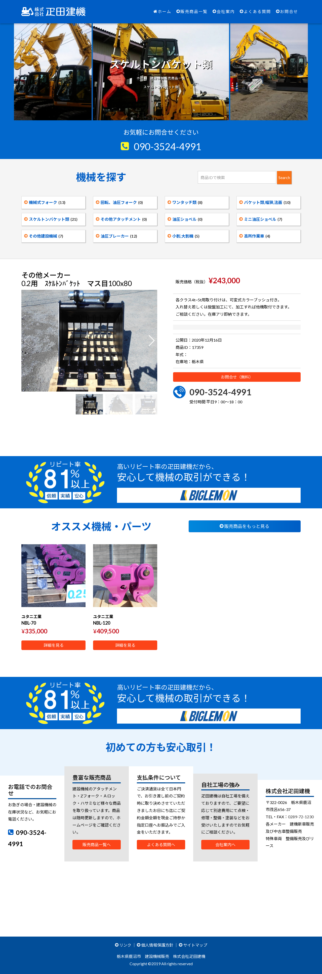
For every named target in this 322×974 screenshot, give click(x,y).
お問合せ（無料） (237, 385)
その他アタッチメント (121, 219)
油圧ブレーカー (116, 236)
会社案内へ (225, 844)
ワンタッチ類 (185, 202)
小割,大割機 (183, 236)
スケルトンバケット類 (50, 219)
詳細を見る (54, 645)
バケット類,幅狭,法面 (265, 202)
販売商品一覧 (192, 11)
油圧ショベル (185, 219)
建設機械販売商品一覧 (167, 78)
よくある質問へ (161, 844)
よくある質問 (255, 11)
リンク (123, 945)
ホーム (162, 11)
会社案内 (224, 11)
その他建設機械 (43, 236)
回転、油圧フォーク (119, 202)
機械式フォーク (44, 202)
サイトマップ (193, 945)
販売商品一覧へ (97, 844)
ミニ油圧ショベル (260, 219)
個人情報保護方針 (155, 945)
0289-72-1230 (301, 816)
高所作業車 (254, 236)
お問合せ (287, 11)
